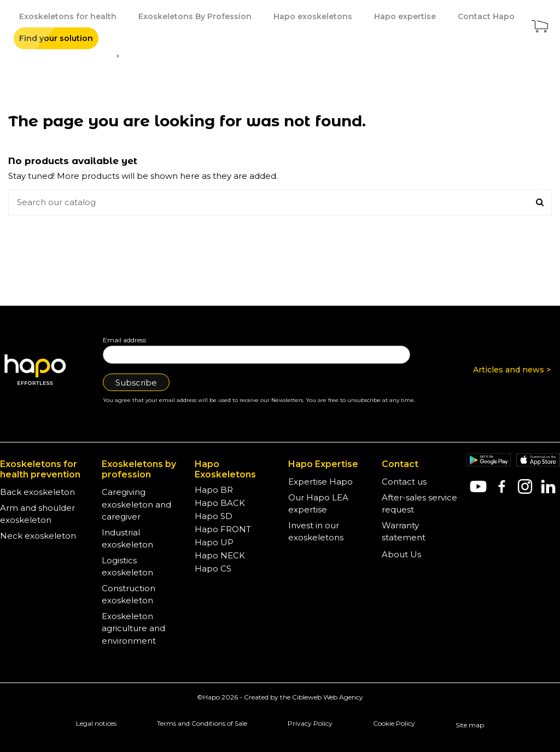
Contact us (404, 481)
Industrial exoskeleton (127, 538)
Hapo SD (213, 516)
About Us (401, 554)
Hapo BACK (220, 503)
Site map (470, 725)
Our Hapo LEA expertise (318, 503)
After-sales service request (419, 503)
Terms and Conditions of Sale (202, 723)
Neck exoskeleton (38, 536)
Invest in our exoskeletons (315, 531)
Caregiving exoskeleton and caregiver (136, 504)
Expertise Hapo (320, 481)
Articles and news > (512, 370)
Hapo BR (214, 490)
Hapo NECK (220, 555)
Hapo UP (214, 542)
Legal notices (96, 723)
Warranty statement (403, 531)
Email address (124, 340)
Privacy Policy (310, 723)
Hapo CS (213, 568)
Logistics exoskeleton (127, 566)
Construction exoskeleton (128, 594)
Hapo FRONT (223, 529)
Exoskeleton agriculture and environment (133, 628)
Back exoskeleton (37, 492)
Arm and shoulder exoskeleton (37, 514)
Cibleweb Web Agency (327, 697)
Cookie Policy (394, 723)
